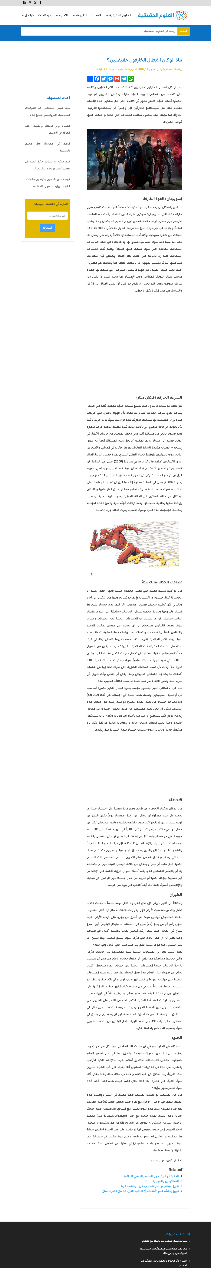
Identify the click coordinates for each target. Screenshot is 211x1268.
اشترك (47, 227)
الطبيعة (81, 16)
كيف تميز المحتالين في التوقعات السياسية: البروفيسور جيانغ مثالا (47, 111)
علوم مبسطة (116, 69)
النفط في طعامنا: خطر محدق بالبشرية (47, 147)
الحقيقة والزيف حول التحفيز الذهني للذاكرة (151, 1176)
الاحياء (63, 16)
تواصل (29, 16)
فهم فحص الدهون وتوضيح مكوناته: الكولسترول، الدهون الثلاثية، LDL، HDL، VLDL (47, 183)
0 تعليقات (101, 69)
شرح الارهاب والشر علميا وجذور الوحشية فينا (150, 1186)
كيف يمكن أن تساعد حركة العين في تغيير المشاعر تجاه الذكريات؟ (47, 165)
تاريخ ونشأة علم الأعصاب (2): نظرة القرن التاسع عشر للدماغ (140, 1191)
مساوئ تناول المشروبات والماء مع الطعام (164, 1241)
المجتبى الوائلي (165, 69)
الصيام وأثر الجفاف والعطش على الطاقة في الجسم (47, 129)
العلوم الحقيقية (120, 16)
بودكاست (44, 16)
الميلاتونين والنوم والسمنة (161, 1181)
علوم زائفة (130, 69)
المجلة (96, 16)
